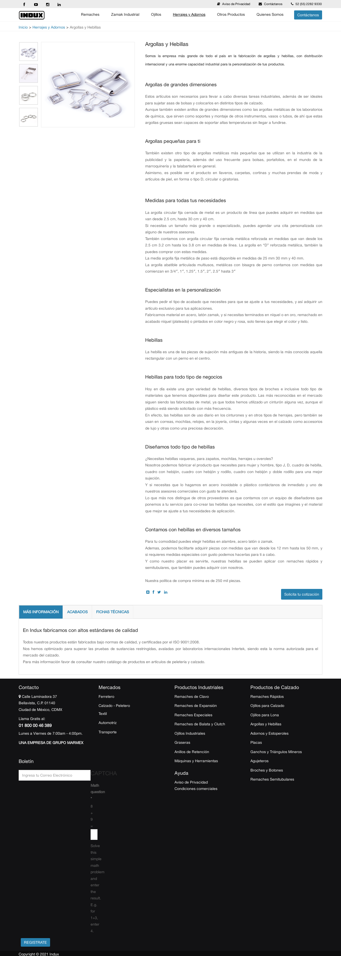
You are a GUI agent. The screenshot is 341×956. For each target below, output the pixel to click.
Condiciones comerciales (195, 788)
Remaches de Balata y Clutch (199, 724)
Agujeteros (259, 761)
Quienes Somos (270, 14)
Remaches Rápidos (267, 696)
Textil (103, 713)
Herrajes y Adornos (189, 14)
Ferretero (106, 696)
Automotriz (108, 723)
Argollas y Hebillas (265, 724)
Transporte (108, 732)
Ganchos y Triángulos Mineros (276, 752)
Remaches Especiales (193, 715)
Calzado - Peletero (114, 705)
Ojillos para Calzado (267, 705)
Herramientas (206, 761)
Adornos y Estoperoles (269, 733)
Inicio (23, 27)
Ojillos (156, 14)
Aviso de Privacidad (236, 4)
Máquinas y (184, 761)
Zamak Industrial (125, 14)
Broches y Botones (266, 770)
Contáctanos (273, 4)
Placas (256, 742)
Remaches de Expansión (195, 705)
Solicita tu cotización (301, 594)
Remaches (90, 14)
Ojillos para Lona (264, 715)
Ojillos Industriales (189, 733)
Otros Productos (231, 14)
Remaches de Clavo (191, 696)
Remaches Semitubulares (272, 779)
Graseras (182, 742)
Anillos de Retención (191, 752)
